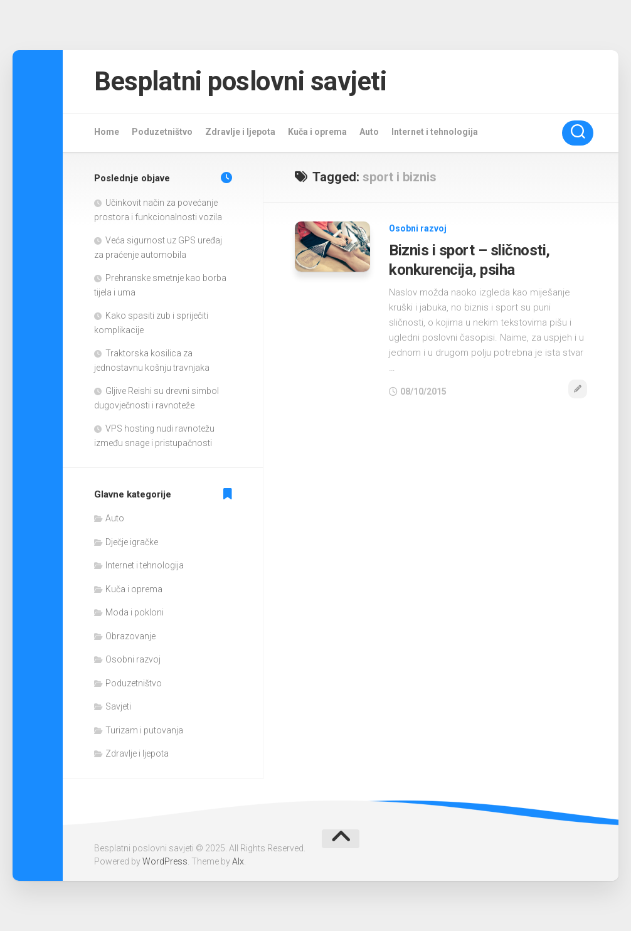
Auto (369, 132)
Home (106, 132)
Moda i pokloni (134, 612)
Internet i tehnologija (434, 132)
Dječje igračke (131, 542)
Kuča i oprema (317, 132)
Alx (238, 861)
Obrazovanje (130, 636)
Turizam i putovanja (144, 730)
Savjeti (118, 706)
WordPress (165, 861)
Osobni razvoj (418, 228)
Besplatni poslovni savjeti (240, 81)
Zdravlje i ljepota (240, 132)
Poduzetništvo (162, 132)
